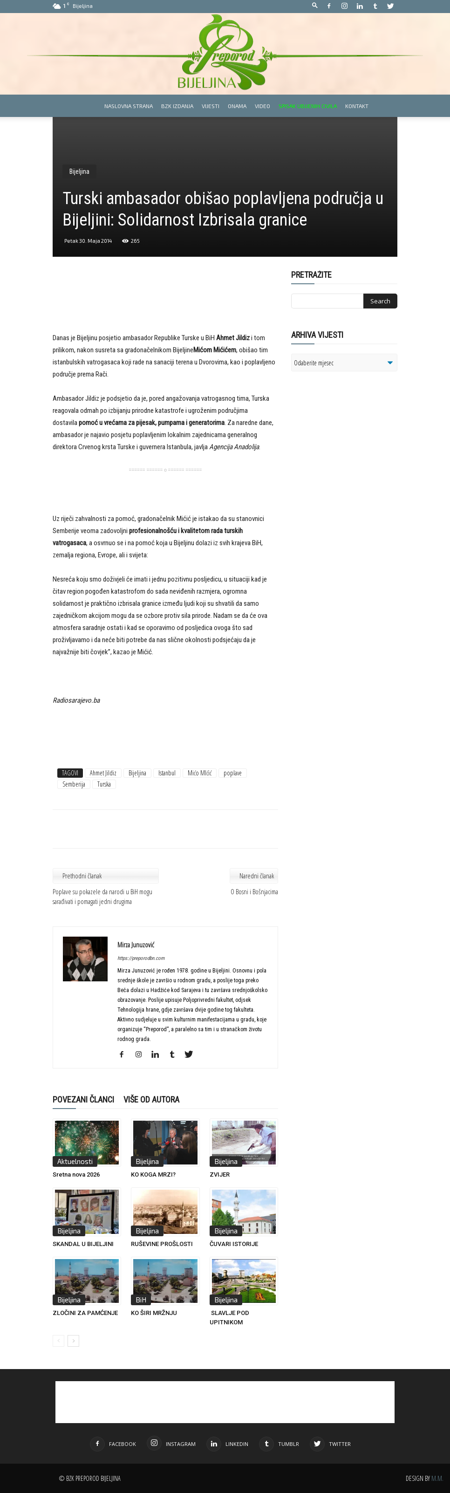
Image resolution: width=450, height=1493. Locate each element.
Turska (104, 784)
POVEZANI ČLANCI (83, 1099)
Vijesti (210, 106)
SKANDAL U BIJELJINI (83, 1243)
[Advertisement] (165, 308)
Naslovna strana (128, 106)
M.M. (437, 1478)
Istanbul (167, 772)
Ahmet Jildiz (103, 772)
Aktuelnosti (75, 1161)
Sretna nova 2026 (76, 1174)
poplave (233, 772)
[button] (315, 6)
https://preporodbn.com (140, 958)
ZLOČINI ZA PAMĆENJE (85, 1312)
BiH (141, 1299)
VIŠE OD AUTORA (151, 1099)
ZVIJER (220, 1174)
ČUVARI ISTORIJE (234, 1243)
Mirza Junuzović (135, 944)
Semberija (73, 784)
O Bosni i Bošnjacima (254, 891)
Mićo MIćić (199, 772)
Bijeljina (79, 171)
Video (262, 106)
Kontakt (356, 106)
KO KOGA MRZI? (153, 1174)
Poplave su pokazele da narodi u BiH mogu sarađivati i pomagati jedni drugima (102, 896)
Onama (237, 106)
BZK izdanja (177, 106)
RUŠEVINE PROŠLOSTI (162, 1243)
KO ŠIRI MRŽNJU (154, 1312)
